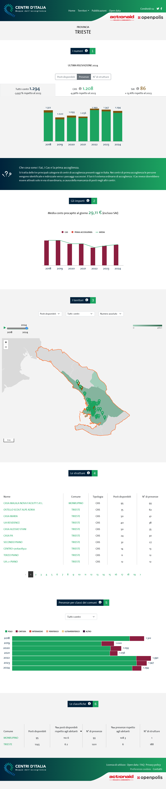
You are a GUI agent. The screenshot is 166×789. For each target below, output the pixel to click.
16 (116, 574)
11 (85, 574)
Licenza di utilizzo (116, 765)
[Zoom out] (6, 347)
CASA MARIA (11, 516)
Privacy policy (153, 765)
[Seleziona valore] (111, 313)
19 (134, 574)
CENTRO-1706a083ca (15, 548)
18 (128, 574)
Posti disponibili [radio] (66, 77)
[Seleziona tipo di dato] (50, 313)
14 (103, 574)
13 (97, 574)
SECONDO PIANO (13, 542)
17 (122, 574)
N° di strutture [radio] (101, 77)
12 (91, 574)
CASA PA (8, 535)
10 (79, 574)
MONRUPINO (76, 503)
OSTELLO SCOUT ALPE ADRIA (19, 509)
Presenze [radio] (84, 77)
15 (110, 574)
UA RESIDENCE (12, 522)
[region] (83, 391)
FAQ (142, 765)
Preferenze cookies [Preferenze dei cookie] (140, 769)
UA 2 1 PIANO (11, 561)
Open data (115, 10)
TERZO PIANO (11, 555)
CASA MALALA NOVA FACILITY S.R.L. (23, 503)
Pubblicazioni (99, 10)
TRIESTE (75, 509)
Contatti (157, 769)
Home (71, 10)
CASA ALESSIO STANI (15, 529)
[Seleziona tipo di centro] (80, 313)
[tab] (27, 90)
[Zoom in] (6, 342)
